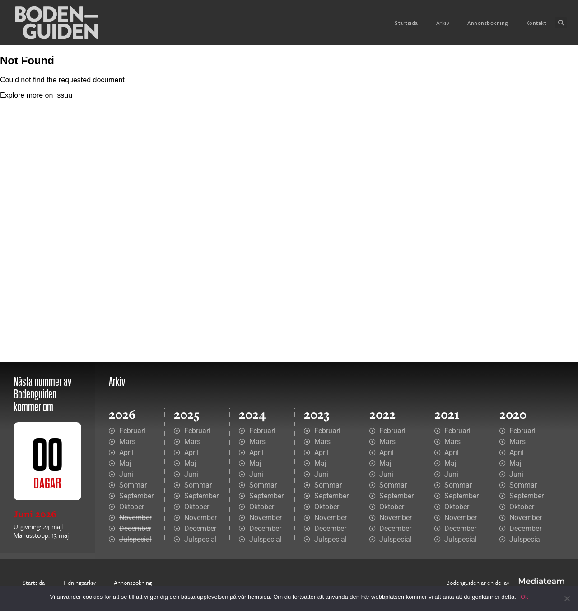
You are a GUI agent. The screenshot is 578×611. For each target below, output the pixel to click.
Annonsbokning (487, 23)
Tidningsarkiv (79, 582)
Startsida (406, 23)
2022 (382, 414)
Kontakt (536, 23)
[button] (561, 22)
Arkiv (443, 23)
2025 (187, 414)
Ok (524, 596)
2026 (122, 414)
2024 (252, 414)
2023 (317, 414)
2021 (446, 414)
